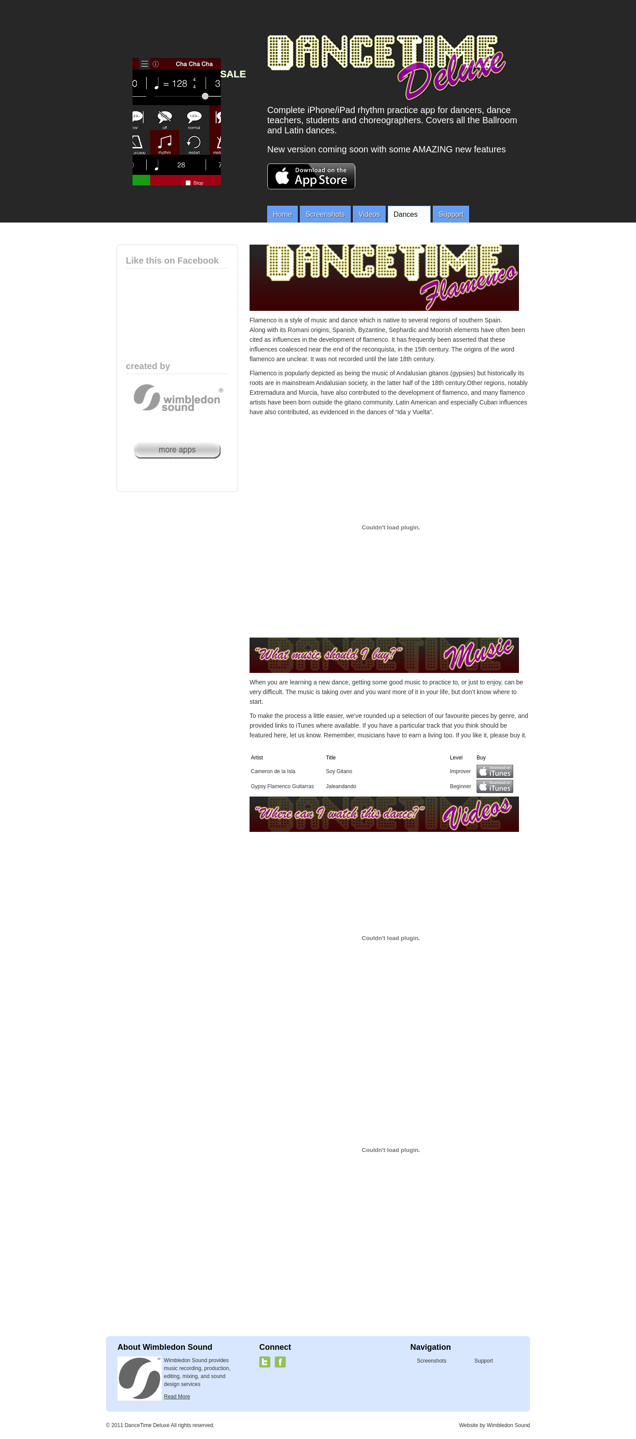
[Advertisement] (384, 1278)
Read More (177, 1397)
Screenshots (325, 214)
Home (282, 214)
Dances (408, 215)
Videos (369, 214)
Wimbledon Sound (508, 1425)
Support (451, 214)
